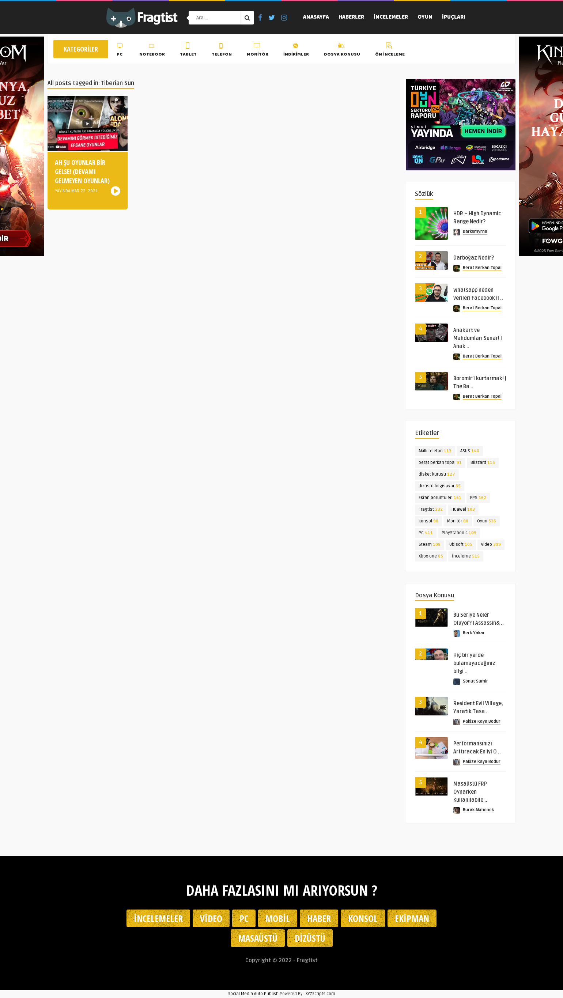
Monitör (257, 50)
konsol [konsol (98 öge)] (428, 521)
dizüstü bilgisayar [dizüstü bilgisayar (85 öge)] (440, 486)
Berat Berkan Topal (482, 268)
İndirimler (296, 50)
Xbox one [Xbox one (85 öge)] (431, 556)
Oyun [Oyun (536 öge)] (486, 521)
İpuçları (453, 17)
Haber (319, 918)
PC (120, 50)
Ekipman (412, 918)
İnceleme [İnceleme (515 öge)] (466, 556)
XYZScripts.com (320, 993)
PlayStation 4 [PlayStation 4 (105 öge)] (459, 533)
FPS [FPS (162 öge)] (478, 497)
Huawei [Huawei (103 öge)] (463, 509)
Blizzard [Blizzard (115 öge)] (483, 462)
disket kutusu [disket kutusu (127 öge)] (437, 474)
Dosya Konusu (342, 50)
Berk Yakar (474, 633)
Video (211, 918)
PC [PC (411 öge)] (426, 533)
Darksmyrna (475, 231)
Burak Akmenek (478, 810)
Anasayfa (316, 17)
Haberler (351, 17)
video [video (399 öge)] (491, 544)
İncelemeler (391, 17)
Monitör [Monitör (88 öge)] (457, 521)
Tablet (188, 50)
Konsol (363, 918)
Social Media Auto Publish (253, 993)
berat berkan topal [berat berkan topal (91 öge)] (440, 462)
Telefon (222, 50)
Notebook (152, 50)
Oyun (424, 17)
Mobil (277, 918)
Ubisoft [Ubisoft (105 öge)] (460, 544)
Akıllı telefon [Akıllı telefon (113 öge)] (435, 451)
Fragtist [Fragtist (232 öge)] (431, 509)
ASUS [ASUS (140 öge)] (469, 451)
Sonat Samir (475, 681)
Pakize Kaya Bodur (481, 721)
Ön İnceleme (390, 50)
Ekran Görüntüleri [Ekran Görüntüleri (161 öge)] (440, 497)
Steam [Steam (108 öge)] (430, 544)
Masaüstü (257, 938)
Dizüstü (310, 938)
